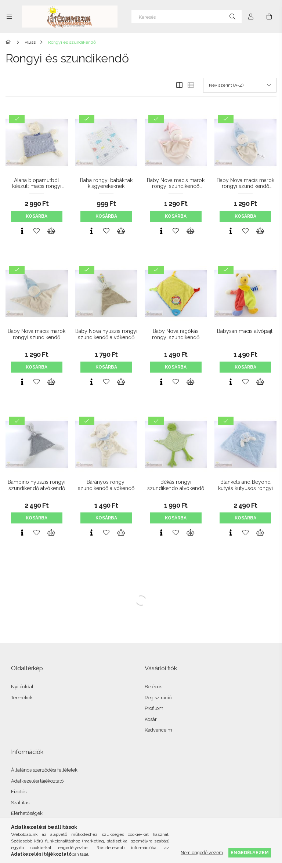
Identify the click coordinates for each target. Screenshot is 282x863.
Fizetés (18, 791)
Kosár (151, 719)
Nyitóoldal (22, 686)
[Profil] (251, 16)
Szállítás (20, 802)
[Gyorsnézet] (22, 230)
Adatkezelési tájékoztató (37, 781)
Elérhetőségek (27, 813)
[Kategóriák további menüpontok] (9, 16)
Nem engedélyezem (202, 852)
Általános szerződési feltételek (44, 770)
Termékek (22, 697)
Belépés (153, 686)
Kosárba (36, 216)
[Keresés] (186, 16)
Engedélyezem (250, 852)
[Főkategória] (9, 42)
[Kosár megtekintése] (269, 16)
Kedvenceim (158, 730)
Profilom (154, 708)
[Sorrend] (239, 85)
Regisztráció (158, 697)
